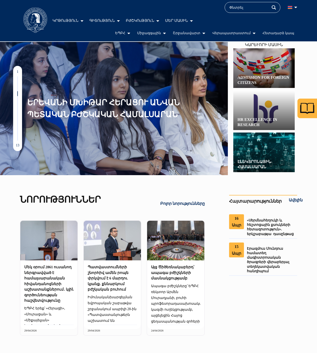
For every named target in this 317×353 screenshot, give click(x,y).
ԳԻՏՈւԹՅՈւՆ (102, 21)
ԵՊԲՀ (120, 33)
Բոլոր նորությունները (182, 203)
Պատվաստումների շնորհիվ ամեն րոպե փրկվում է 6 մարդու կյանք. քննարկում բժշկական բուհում (108, 278)
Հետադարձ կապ (278, 33)
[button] (17, 78)
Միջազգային (149, 33)
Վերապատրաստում (231, 33)
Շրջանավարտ (186, 33)
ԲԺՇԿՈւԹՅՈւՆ (140, 21)
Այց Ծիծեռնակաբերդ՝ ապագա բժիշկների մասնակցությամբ (172, 272)
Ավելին (296, 200)
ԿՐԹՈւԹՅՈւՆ (66, 21)
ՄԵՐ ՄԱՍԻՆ (176, 21)
